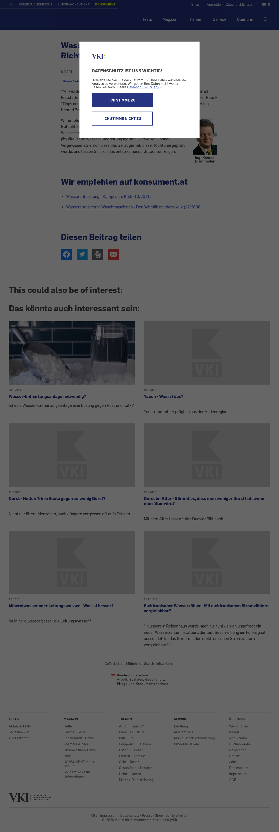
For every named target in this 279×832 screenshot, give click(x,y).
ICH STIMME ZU (122, 100)
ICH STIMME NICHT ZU (122, 118)
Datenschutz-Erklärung (145, 87)
